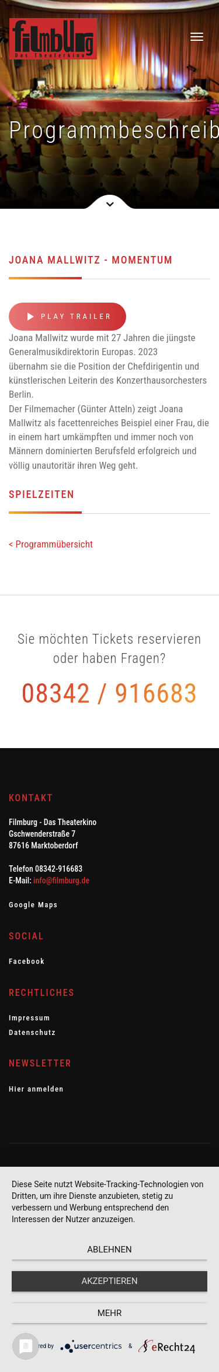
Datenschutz (32, 1032)
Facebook (27, 961)
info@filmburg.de (61, 880)
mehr (110, 1313)
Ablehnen (109, 1249)
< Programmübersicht (51, 544)
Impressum (29, 1017)
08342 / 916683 (110, 693)
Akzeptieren (109, 1281)
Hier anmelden (36, 1089)
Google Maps (33, 904)
